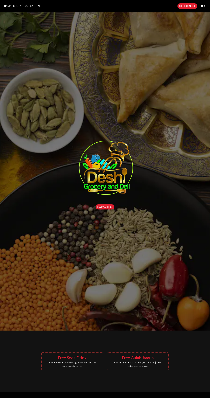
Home (7, 6)
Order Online (187, 6)
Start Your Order (105, 207)
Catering (36, 6)
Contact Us (20, 6)
